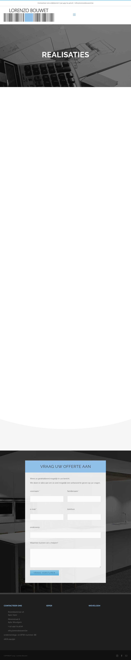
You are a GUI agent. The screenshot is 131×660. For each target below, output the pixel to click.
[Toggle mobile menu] (74, 14)
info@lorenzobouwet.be (84, 3)
